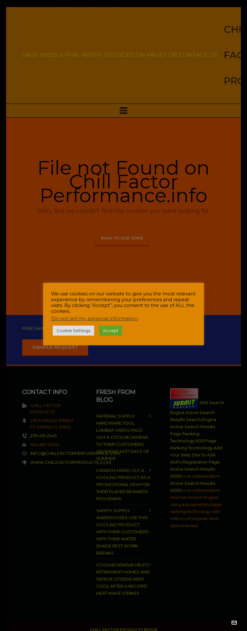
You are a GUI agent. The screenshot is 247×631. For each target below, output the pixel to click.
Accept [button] (110, 330)
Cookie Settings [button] (73, 330)
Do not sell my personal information (94, 318)
